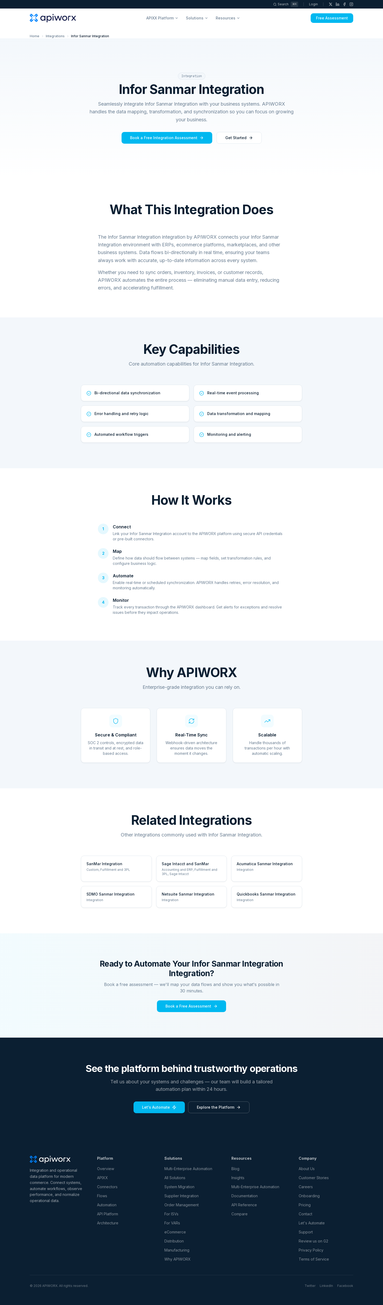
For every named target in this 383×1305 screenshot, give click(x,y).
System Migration (179, 1186)
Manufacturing (176, 1250)
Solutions (197, 18)
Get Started (239, 137)
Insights (237, 1177)
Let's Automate (159, 1107)
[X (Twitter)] (330, 4)
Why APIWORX (177, 1259)
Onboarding (309, 1196)
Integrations (55, 36)
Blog (235, 1168)
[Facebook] (344, 4)
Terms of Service (314, 1259)
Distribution (174, 1241)
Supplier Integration (181, 1196)
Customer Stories (314, 1177)
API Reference (244, 1205)
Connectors (107, 1186)
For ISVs (171, 1214)
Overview (105, 1168)
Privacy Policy (311, 1250)
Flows (102, 1196)
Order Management (181, 1205)
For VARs (172, 1223)
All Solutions (174, 1177)
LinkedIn (326, 1286)
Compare (239, 1214)
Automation (106, 1205)
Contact (305, 1214)
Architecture (107, 1223)
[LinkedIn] (337, 4)
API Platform (107, 1214)
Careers (306, 1186)
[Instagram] (351, 4)
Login (313, 4)
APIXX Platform (162, 18)
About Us (307, 1168)
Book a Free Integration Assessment (167, 137)
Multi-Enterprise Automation (188, 1168)
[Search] (285, 4)
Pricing (305, 1205)
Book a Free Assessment (191, 1006)
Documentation (244, 1196)
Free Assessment (332, 18)
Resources (228, 18)
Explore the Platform (219, 1107)
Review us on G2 (313, 1241)
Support (306, 1232)
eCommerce (175, 1232)
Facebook (345, 1286)
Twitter (310, 1286)
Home (34, 36)
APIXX (102, 1177)
